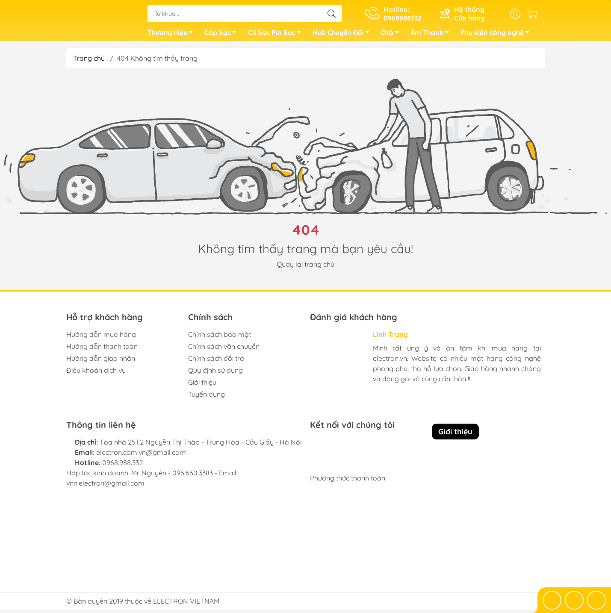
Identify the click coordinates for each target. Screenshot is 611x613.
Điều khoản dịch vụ (96, 373)
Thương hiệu (173, 35)
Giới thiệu (202, 385)
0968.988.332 (122, 466)
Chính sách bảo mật (219, 337)
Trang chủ (89, 61)
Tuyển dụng (206, 397)
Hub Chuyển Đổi (343, 35)
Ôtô (392, 35)
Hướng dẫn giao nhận (100, 361)
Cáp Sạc (222, 35)
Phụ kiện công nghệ (497, 35)
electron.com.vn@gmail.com (141, 455)
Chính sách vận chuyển (224, 349)
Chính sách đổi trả (216, 361)
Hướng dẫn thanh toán (102, 349)
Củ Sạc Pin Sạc (277, 35)
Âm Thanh (432, 35)
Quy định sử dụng (215, 373)
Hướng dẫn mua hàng (101, 337)
